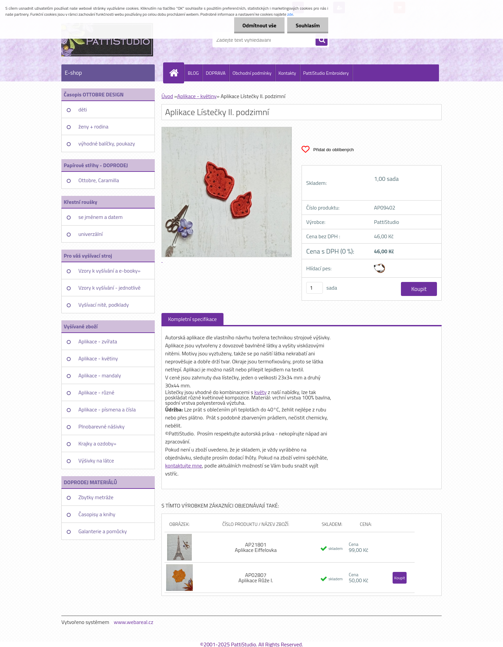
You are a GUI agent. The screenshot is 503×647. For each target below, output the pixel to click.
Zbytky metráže (95, 497)
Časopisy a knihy (96, 514)
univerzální (90, 234)
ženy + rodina (93, 126)
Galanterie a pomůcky (102, 531)
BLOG (193, 72)
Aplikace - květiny (98, 358)
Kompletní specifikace (192, 319)
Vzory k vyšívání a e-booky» (109, 271)
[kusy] (314, 288)
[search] (322, 40)
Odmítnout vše (259, 25)
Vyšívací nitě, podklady (103, 305)
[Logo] (107, 39)
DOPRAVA (215, 72)
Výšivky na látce (96, 460)
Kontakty (287, 72)
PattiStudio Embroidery (326, 72)
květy (261, 392)
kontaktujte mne (183, 465)
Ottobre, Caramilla (98, 180)
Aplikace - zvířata (97, 341)
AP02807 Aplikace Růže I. (255, 577)
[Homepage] (176, 72)
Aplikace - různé (96, 392)
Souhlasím (308, 25)
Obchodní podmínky (252, 72)
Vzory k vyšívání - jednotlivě (109, 288)
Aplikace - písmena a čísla (107, 409)
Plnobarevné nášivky (101, 426)
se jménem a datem (100, 217)
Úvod (167, 96)
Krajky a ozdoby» (97, 443)
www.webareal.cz (133, 622)
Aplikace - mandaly (99, 375)
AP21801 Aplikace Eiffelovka (256, 547)
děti (82, 109)
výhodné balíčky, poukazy (106, 143)
